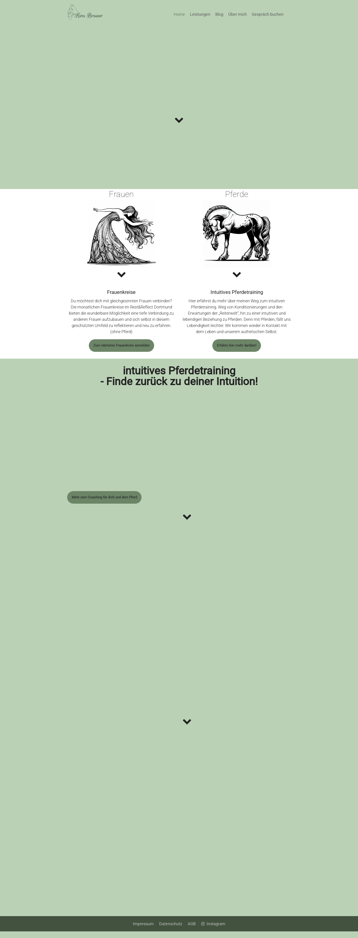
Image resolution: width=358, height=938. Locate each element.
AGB (192, 930)
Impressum (143, 930)
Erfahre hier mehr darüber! (237, 348)
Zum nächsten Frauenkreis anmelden (121, 348)
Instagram (213, 930)
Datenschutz (170, 930)
